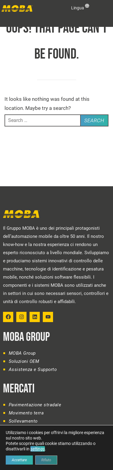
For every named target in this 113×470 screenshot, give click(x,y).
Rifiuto (46, 460)
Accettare (19, 460)
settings (37, 448)
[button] (5, 21)
